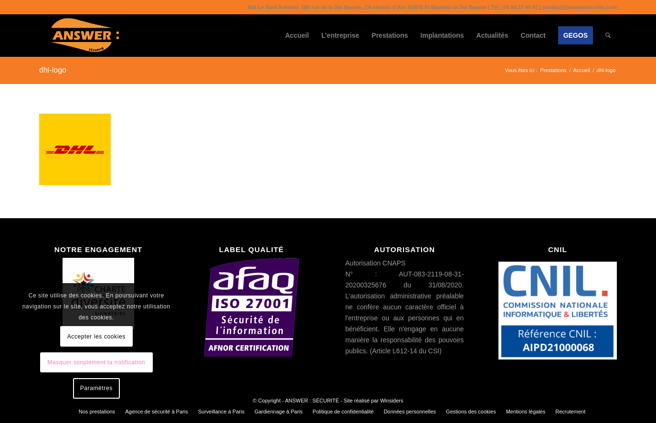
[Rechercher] (608, 35)
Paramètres (96, 388)
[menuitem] (297, 35)
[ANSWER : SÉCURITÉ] (85, 35)
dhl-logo (52, 70)
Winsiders (391, 400)
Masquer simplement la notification (96, 362)
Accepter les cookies (96, 336)
